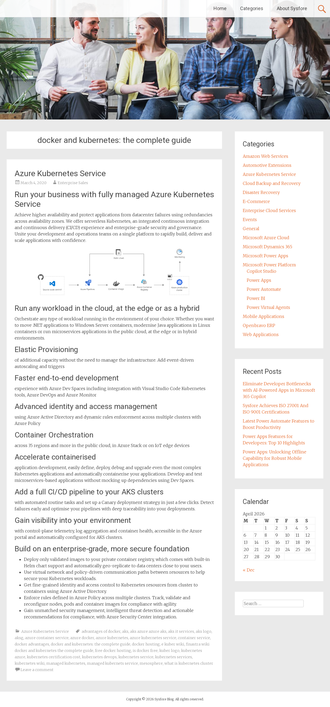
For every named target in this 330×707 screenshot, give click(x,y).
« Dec (248, 570)
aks (125, 631)
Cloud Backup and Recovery (271, 183)
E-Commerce (256, 201)
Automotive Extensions (267, 165)
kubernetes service (135, 657)
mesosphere (151, 663)
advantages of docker (101, 631)
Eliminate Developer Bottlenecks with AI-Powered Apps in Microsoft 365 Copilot (279, 390)
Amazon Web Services (265, 156)
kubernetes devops (99, 657)
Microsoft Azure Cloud (266, 237)
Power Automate (264, 289)
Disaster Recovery (261, 192)
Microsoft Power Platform (269, 264)
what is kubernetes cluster (188, 663)
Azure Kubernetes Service (60, 173)
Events (250, 219)
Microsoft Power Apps (265, 255)
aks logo (203, 631)
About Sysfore (292, 8)
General (251, 228)
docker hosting (146, 644)
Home (220, 8)
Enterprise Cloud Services (269, 210)
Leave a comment (36, 669)
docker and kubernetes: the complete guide (90, 644)
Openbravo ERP (259, 325)
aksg (19, 637)
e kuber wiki (172, 644)
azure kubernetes (112, 637)
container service (194, 637)
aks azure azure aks (148, 631)
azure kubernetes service (153, 637)
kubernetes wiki (30, 663)
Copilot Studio (261, 271)
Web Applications (261, 334)
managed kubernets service (112, 663)
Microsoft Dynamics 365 (267, 246)
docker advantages (32, 644)
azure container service (47, 637)
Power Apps (259, 280)
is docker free (145, 650)
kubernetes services (173, 657)
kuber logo (169, 650)
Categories (251, 8)
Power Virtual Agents (268, 307)
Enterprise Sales (73, 182)
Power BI (256, 298)
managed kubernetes (65, 663)
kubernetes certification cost (53, 657)
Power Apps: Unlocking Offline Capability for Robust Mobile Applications (274, 458)
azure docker (82, 637)
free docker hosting (113, 650)
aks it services (181, 631)
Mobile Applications (263, 316)
